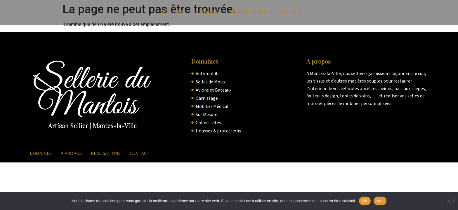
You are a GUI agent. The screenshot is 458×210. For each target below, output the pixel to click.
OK (364, 201)
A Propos (207, 12)
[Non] (449, 200)
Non (380, 201)
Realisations (249, 12)
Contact (289, 12)
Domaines (170, 12)
